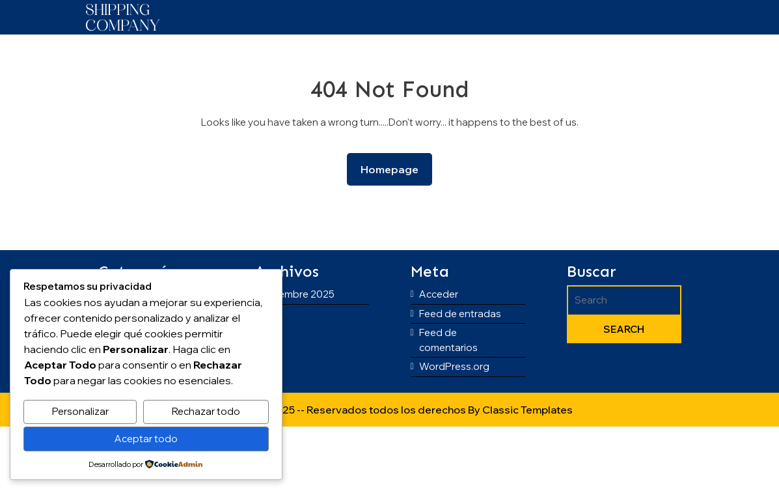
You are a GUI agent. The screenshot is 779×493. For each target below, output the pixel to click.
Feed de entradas (460, 313)
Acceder (438, 294)
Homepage (395, 168)
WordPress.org (454, 366)
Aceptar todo (146, 438)
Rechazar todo (206, 411)
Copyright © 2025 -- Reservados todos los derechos (337, 409)
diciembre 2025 (299, 294)
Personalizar (80, 411)
